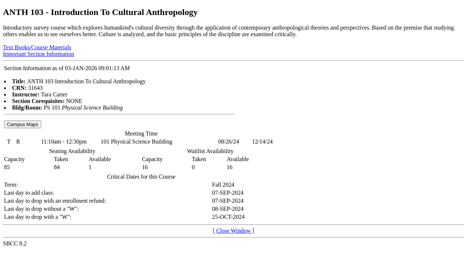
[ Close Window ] (233, 231)
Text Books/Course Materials (37, 47)
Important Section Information (38, 54)
